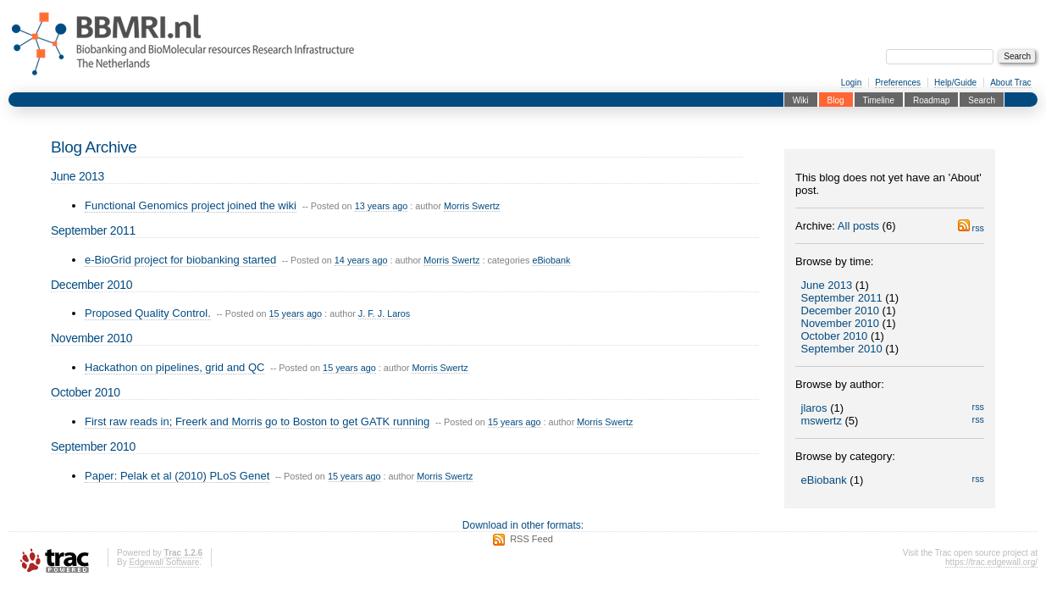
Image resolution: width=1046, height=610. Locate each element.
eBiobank (824, 480)
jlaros (814, 408)
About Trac (1010, 82)
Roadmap (931, 99)
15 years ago (296, 313)
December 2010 (840, 310)
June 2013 (827, 285)
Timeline (878, 99)
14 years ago (361, 260)
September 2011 (842, 297)
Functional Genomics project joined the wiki (190, 205)
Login (851, 82)
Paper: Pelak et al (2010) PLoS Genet (177, 475)
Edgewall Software (164, 562)
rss (971, 228)
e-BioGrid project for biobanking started (180, 259)
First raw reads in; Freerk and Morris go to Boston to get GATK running (257, 421)
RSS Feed (531, 539)
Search (981, 99)
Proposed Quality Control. (148, 313)
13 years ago (381, 206)
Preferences (898, 82)
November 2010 (840, 323)
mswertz (821, 420)
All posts (858, 225)
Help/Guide (955, 82)
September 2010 (842, 348)
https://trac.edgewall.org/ (991, 562)
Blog (835, 99)
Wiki (801, 99)
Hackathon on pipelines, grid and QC (174, 367)
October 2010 (834, 336)
